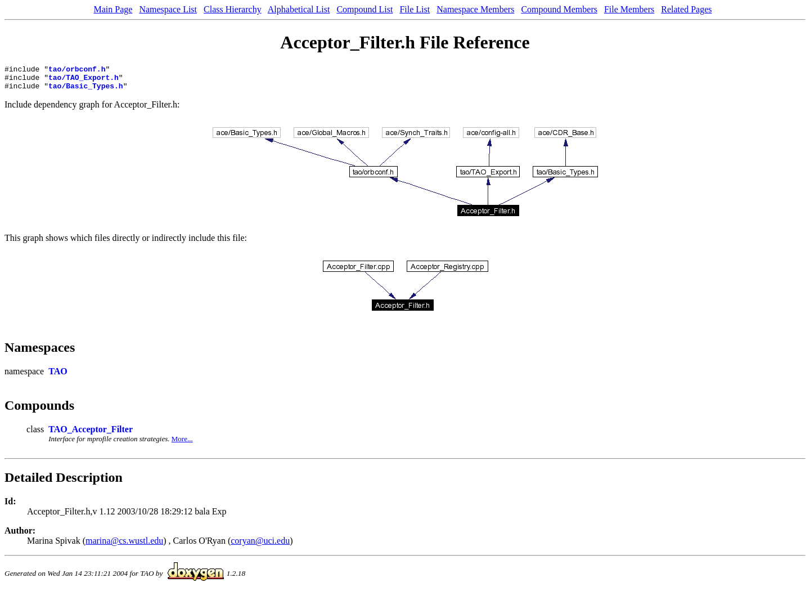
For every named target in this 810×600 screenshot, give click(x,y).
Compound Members (559, 9)
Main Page (113, 9)
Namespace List (168, 9)
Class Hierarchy (233, 9)
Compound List (364, 9)
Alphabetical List (299, 9)
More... (182, 444)
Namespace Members (475, 9)
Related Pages (686, 9)
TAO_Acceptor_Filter (90, 434)
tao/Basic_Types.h (85, 91)
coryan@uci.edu (260, 545)
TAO (57, 376)
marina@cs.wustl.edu (124, 545)
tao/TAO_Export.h (83, 80)
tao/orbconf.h (76, 70)
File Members (629, 9)
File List (414, 9)
